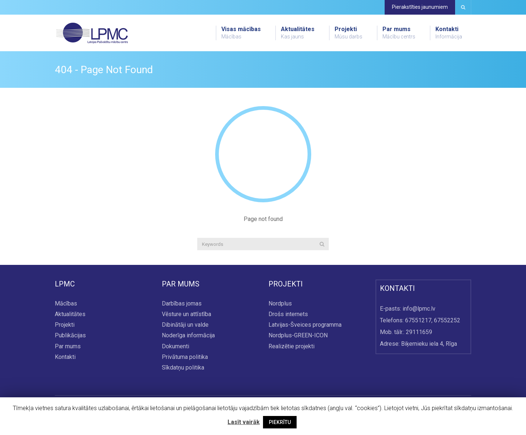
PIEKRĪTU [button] (280, 422)
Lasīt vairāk (244, 422)
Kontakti (448, 33)
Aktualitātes (298, 33)
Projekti (348, 33)
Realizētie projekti (291, 346)
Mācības (66, 303)
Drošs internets (288, 314)
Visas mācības (241, 33)
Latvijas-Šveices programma (305, 325)
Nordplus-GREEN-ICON (298, 335)
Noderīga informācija (188, 335)
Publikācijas (70, 335)
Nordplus (280, 303)
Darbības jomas (182, 303)
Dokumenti (175, 346)
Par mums (398, 33)
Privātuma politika (185, 356)
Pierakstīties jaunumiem (420, 7)
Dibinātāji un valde (185, 325)
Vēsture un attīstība (186, 314)
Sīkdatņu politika (183, 367)
